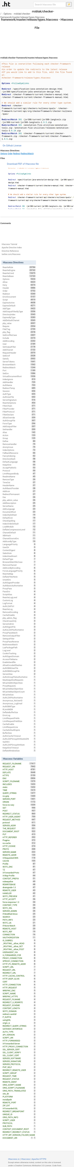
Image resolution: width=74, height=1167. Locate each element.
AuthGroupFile (19, 420)
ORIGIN (19, 802)
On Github (8, 145)
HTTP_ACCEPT (19, 899)
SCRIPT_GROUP (19, 1073)
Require (19, 326)
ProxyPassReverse (19, 641)
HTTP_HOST (19, 769)
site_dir (19, 1093)
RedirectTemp (19, 388)
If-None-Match (19, 925)
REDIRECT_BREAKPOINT (19, 1111)
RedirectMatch (27, 153)
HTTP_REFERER (19, 837)
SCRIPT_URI (19, 1037)
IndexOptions (19, 450)
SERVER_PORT (19, 799)
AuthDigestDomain (19, 656)
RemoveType (19, 479)
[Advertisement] (37, 36)
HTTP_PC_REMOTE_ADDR (19, 964)
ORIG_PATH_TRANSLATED (19, 1090)
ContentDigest (19, 550)
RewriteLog (19, 609)
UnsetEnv (19, 579)
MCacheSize (19, 694)
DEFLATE (19, 772)
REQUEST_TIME (19, 1076)
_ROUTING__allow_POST (19, 949)
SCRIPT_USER (19, 1120)
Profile (19, 863)
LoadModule (19, 526)
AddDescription (19, 503)
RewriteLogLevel (19, 597)
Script (19, 299)
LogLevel (19, 650)
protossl (19, 822)
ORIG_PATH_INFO (19, 1117)
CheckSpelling (19, 520)
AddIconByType (19, 541)
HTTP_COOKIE (19, 846)
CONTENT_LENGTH (19, 1008)
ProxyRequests (19, 685)
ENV (19, 778)
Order (10, 153)
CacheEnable (19, 724)
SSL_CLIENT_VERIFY (19, 1052)
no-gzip (19, 796)
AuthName (19, 385)
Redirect (16, 153)
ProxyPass (19, 588)
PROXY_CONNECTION (19, 958)
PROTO (19, 849)
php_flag (19, 332)
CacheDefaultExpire (19, 730)
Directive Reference (10, 251)
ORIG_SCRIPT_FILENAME (19, 1087)
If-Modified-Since (19, 914)
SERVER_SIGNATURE (19, 1061)
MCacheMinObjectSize (19, 683)
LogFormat (19, 603)
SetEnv (19, 373)
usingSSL (19, 1020)
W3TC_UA (19, 922)
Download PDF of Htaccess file (23, 164)
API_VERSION (19, 1034)
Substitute (19, 553)
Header (19, 288)
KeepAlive (19, 464)
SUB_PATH (19, 1126)
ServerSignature (19, 400)
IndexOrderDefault (19, 523)
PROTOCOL (19, 1123)
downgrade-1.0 (19, 887)
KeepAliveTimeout (19, 747)
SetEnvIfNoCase (19, 335)
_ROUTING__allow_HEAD (19, 943)
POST (19, 810)
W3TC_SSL (19, 908)
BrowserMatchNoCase (19, 562)
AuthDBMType (19, 706)
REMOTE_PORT (19, 1102)
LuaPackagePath (19, 647)
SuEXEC (19, 741)
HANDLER (19, 893)
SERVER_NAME (19, 852)
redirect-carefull (19, 1014)
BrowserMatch (19, 364)
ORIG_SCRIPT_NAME (19, 1084)
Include (19, 338)
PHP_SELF (19, 1067)
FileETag (19, 329)
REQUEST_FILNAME (19, 999)
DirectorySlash (19, 458)
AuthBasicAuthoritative (19, 585)
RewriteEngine (19, 270)
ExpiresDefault (19, 305)
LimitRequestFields (19, 718)
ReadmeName (19, 476)
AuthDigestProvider (19, 582)
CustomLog (19, 600)
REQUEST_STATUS (19, 1079)
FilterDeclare (19, 414)
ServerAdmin (19, 624)
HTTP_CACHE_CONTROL (19, 975)
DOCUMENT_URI (18, 1138)
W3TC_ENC (19, 866)
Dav (19, 497)
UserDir (19, 547)
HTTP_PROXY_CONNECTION (19, 1046)
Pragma (19, 840)
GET (19, 807)
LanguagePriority (19, 544)
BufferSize (19, 733)
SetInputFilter (19, 638)
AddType (19, 308)
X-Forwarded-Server (19, 1043)
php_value (19, 323)
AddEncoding (19, 341)
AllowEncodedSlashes (19, 665)
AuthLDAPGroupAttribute (19, 744)
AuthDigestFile (19, 627)
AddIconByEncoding (19, 568)
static (19, 787)
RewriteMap (19, 573)
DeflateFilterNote (19, 576)
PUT (19, 834)
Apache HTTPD (39, 1159)
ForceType (19, 423)
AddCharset (19, 349)
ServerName (19, 506)
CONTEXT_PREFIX (19, 878)
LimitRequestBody (19, 473)
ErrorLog (19, 715)
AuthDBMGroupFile (19, 671)
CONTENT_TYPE (19, 905)
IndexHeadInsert (19, 556)
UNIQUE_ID (19, 1114)
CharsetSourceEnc (19, 538)
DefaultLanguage (19, 461)
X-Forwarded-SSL (19, 1108)
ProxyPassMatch (19, 632)
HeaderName (19, 485)
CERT (19, 981)
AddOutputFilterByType (19, 311)
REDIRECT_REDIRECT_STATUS (19, 1132)
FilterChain (19, 405)
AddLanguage (19, 509)
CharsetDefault (19, 532)
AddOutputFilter (19, 426)
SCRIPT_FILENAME (19, 781)
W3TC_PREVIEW (19, 896)
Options (8, 13)
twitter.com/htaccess (11, 254)
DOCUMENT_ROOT (19, 831)
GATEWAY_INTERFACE (19, 1028)
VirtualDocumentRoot (19, 376)
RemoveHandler (19, 444)
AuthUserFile (19, 397)
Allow (19, 282)
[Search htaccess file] (49, 4)
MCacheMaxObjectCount (19, 691)
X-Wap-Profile (19, 875)
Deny (19, 285)
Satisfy (19, 358)
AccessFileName (19, 659)
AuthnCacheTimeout (19, 736)
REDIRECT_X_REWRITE (19, 1002)
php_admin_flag (19, 618)
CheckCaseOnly (19, 621)
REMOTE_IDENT (19, 1082)
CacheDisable (19, 615)
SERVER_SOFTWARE (19, 1058)
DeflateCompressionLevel (19, 529)
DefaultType (19, 559)
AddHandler (19, 382)
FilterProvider (19, 408)
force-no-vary (19, 804)
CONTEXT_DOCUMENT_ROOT (19, 1129)
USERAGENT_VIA (19, 952)
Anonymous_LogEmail (19, 703)
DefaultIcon (19, 517)
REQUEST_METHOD (19, 819)
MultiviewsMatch (19, 644)
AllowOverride (19, 417)
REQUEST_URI (19, 766)
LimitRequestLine (19, 727)
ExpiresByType (19, 317)
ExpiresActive (19, 302)
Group (19, 438)
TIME (19, 790)
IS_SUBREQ (19, 940)
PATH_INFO (19, 919)
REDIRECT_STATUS (19, 813)
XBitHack (19, 535)
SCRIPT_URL (19, 967)
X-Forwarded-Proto (19, 872)
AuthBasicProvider (19, 488)
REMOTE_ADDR (19, 855)
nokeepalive (19, 881)
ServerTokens (19, 361)
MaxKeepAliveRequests (19, 680)
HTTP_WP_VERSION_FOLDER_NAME (19, 1135)
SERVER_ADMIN (19, 911)
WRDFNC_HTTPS (19, 996)
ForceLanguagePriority (19, 570)
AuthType (19, 394)
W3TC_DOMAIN (19, 1011)
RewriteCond (19, 273)
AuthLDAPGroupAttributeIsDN (19, 739)
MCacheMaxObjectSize (19, 688)
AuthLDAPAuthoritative (19, 697)
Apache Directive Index (12, 247)
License (17, 145)
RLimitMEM (19, 709)
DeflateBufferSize (19, 712)
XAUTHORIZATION (19, 937)
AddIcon (19, 491)
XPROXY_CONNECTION (19, 961)
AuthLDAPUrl (19, 606)
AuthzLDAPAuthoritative (19, 629)
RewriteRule (19, 267)
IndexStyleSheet (19, 514)
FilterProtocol (19, 411)
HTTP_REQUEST (19, 987)
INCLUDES (19, 784)
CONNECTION (19, 934)
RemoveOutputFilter (19, 635)
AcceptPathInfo (19, 467)
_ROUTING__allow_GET (19, 946)
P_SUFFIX (19, 1017)
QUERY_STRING (19, 793)
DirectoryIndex (19, 314)
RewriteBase (19, 276)
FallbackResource (19, 453)
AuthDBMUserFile (19, 668)
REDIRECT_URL (19, 972)
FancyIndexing (19, 456)
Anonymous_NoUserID (19, 700)
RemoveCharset (19, 565)
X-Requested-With (19, 858)
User (19, 344)
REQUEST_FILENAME (19, 763)
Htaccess (25, 1159)
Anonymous (19, 447)
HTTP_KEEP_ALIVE (19, 978)
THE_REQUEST (19, 828)
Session (19, 391)
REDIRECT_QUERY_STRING (19, 1026)
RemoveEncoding (19, 612)
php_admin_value (19, 500)
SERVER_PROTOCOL (19, 1064)
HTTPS (19, 775)
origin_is (19, 1023)
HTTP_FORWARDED (19, 1040)
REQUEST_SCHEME (19, 1005)
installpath (19, 1099)
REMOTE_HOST (19, 928)
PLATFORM (19, 1096)
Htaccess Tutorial (9, 244)
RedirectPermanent (19, 494)
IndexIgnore (19, 379)
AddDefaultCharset (19, 320)
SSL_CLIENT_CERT (19, 1055)
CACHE (19, 860)
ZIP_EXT (19, 1105)
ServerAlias (19, 674)
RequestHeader (19, 352)
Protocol (19, 470)
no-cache (19, 843)
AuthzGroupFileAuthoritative (19, 677)
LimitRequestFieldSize (19, 721)
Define (19, 441)
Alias (19, 432)
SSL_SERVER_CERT (19, 1049)
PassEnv (19, 591)
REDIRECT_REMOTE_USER (19, 1070)
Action (19, 435)
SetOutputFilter (19, 346)
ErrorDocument (19, 296)
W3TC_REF (19, 931)
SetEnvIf (19, 355)
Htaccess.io (13, 1159)
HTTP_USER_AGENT (19, 816)
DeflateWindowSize (19, 750)
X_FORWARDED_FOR (19, 955)
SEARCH (19, 916)
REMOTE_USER (19, 890)
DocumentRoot (19, 512)
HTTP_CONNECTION (19, 984)
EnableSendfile (19, 662)
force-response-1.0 (19, 902)
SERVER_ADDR (19, 825)
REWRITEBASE (19, 884)
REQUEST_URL (19, 970)
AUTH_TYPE (19, 1031)
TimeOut (19, 482)
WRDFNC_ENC (19, 990)
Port (19, 370)
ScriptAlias (19, 594)
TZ (19, 869)
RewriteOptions (19, 402)
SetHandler (19, 429)
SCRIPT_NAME (19, 993)
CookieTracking (19, 653)
